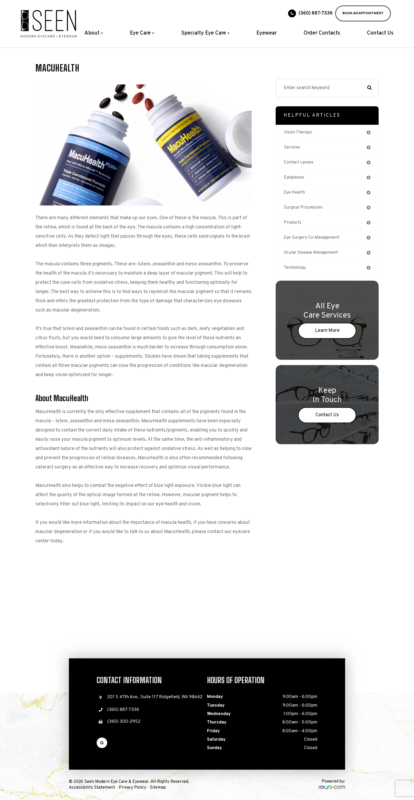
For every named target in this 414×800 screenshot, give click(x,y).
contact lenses (300, 164)
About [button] (93, 33)
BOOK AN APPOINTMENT (363, 13)
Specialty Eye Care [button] (205, 33)
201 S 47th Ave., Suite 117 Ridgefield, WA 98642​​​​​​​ (155, 697)
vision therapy (300, 133)
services (293, 148)
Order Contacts (322, 33)
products (293, 226)
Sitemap (158, 787)
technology (296, 273)
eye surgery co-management (314, 241)
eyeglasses (296, 179)
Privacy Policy (132, 787)
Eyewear (266, 33)
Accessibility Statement (92, 787)
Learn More (327, 336)
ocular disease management (314, 257)
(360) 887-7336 (316, 13)
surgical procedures (305, 210)
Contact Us (380, 33)
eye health (295, 195)
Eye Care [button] (142, 33)
